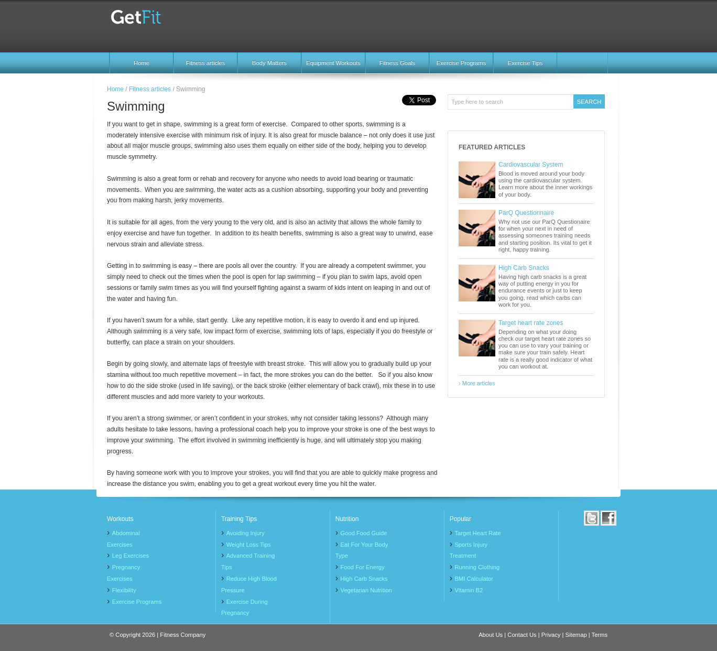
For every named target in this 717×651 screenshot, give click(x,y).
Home (141, 63)
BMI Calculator (473, 579)
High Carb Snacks (523, 268)
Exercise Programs (461, 63)
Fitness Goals (397, 63)
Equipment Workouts (333, 63)
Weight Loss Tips (248, 544)
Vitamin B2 (468, 590)
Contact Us (521, 635)
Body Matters (269, 63)
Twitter (592, 518)
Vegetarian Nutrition (366, 590)
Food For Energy (363, 567)
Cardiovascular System (530, 164)
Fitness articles (205, 63)
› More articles (477, 383)
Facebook (608, 518)
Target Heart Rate (477, 533)
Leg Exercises (130, 555)
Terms (599, 635)
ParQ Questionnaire (526, 212)
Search (589, 102)
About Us (491, 635)
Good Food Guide (364, 533)
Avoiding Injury (245, 533)
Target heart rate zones (530, 323)
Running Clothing (476, 567)
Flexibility (124, 590)
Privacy (551, 635)
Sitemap (576, 635)
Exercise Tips (525, 63)
